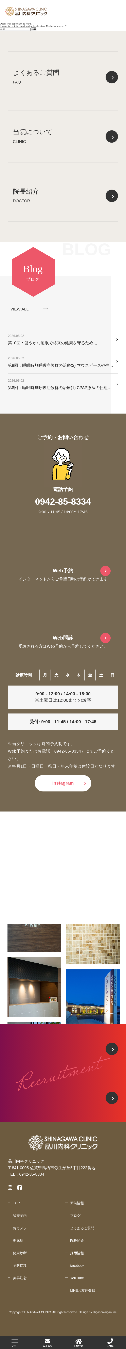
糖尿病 (18, 1240)
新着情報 (77, 1203)
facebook (77, 1266)
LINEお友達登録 (82, 1290)
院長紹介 (77, 1240)
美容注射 (20, 1278)
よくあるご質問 (82, 1228)
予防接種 (20, 1266)
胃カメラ (20, 1228)
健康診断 (20, 1253)
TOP (16, 1203)
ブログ (75, 1216)
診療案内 (20, 1216)
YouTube (77, 1278)
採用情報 (77, 1253)
